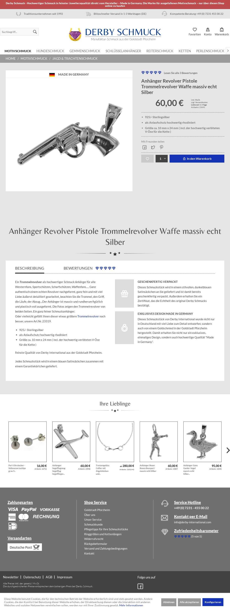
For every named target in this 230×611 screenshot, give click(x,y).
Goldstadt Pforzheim (97, 510)
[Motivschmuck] (18, 50)
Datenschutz (32, 577)
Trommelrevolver (88, 316)
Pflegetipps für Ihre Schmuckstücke (106, 529)
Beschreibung (29, 268)
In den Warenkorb (196, 158)
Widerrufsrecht (93, 538)
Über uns (89, 514)
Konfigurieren (213, 602)
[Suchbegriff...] (19, 32)
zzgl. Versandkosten (199, 102)
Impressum (64, 577)
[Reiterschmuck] (160, 50)
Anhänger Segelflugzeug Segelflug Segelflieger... (58, 469)
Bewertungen (89, 268)
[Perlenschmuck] (210, 50)
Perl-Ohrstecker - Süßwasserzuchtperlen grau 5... (17, 468)
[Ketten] (185, 50)
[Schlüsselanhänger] (123, 50)
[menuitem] (19, 32)
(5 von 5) (188, 536)
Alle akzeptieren (189, 602)
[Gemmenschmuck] (85, 50)
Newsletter (11, 577)
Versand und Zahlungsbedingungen (105, 548)
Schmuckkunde (93, 524)
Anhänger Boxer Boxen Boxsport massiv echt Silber (148, 468)
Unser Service (93, 519)
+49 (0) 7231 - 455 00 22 (191, 508)
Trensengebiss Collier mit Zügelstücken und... (102, 469)
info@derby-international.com (192, 522)
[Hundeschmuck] (50, 50)
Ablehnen (168, 602)
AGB (49, 577)
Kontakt (89, 553)
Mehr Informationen (131, 605)
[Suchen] (35, 32)
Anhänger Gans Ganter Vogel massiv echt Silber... (190, 469)
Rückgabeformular (95, 543)
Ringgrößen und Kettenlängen (102, 534)
